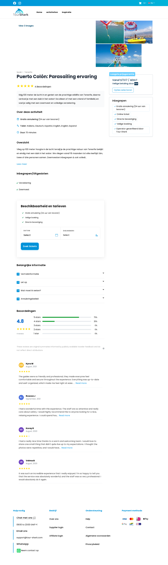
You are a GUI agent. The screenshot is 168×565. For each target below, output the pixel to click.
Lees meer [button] (22, 164)
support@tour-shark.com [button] (29, 537)
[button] (36, 12)
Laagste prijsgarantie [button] (122, 74)
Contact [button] (90, 527)
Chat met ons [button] (26, 518)
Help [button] (88, 519)
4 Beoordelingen (43, 86)
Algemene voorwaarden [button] (98, 535)
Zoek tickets (30, 246)
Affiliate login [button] (56, 535)
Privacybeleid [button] (92, 544)
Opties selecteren (123, 90)
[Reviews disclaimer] (103, 348)
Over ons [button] (54, 519)
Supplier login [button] (56, 527)
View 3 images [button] (26, 25)
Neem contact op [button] (28, 550)
